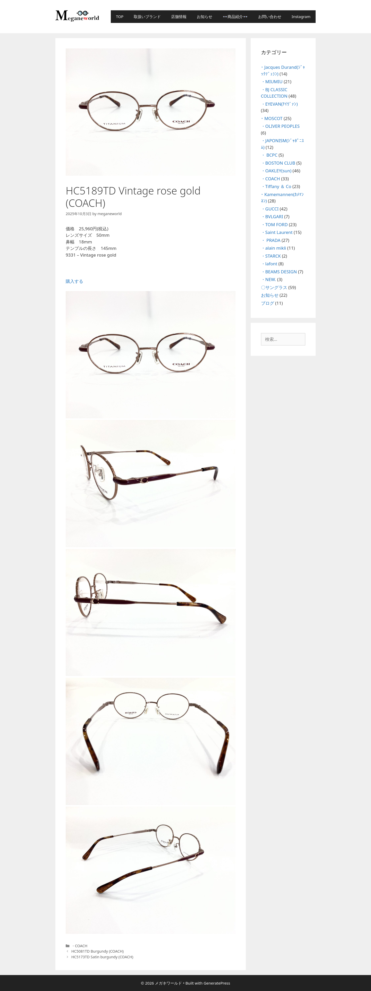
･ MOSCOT (272, 118)
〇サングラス (274, 287)
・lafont (269, 264)
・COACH (79, 945)
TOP (119, 16)
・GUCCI (270, 209)
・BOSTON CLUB (278, 163)
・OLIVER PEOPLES (280, 126)
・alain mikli (273, 248)
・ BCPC (269, 155)
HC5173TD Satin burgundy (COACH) (102, 956)
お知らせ (204, 16)
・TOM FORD (274, 224)
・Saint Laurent (277, 232)
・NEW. (268, 279)
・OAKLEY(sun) (276, 171)
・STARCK (271, 256)
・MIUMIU (272, 81)
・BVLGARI (272, 216)
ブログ (267, 303)
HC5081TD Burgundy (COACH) (97, 951)
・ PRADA (271, 240)
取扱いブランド (147, 16)
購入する (74, 281)
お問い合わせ (269, 16)
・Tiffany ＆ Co (276, 186)
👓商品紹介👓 (235, 16)
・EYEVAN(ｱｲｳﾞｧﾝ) (279, 104)
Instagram (301, 16)
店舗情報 (179, 16)
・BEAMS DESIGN (279, 272)
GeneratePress (217, 983)
